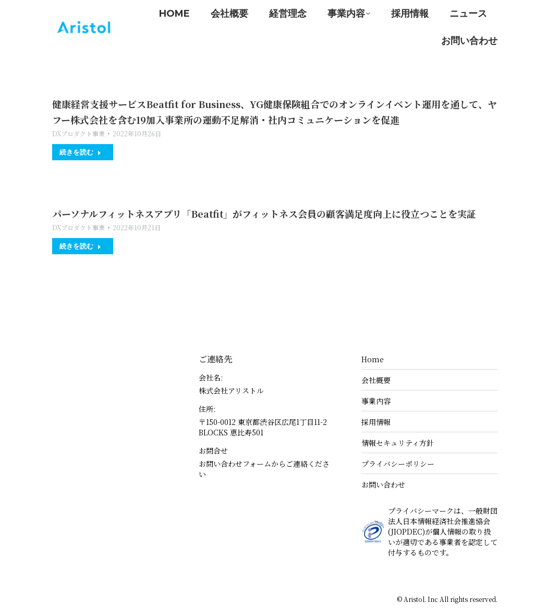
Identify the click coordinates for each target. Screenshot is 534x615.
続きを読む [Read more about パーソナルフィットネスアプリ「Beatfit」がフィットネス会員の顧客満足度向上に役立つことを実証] (80, 246)
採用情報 (376, 422)
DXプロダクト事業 (78, 133)
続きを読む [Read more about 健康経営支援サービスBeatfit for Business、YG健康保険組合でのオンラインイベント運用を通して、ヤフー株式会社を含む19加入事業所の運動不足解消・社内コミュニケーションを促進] (80, 152)
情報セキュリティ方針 (397, 442)
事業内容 (376, 401)
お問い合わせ (383, 484)
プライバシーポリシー (397, 463)
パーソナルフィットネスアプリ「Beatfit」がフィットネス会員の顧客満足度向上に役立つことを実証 (264, 213)
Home (372, 359)
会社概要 (376, 380)
